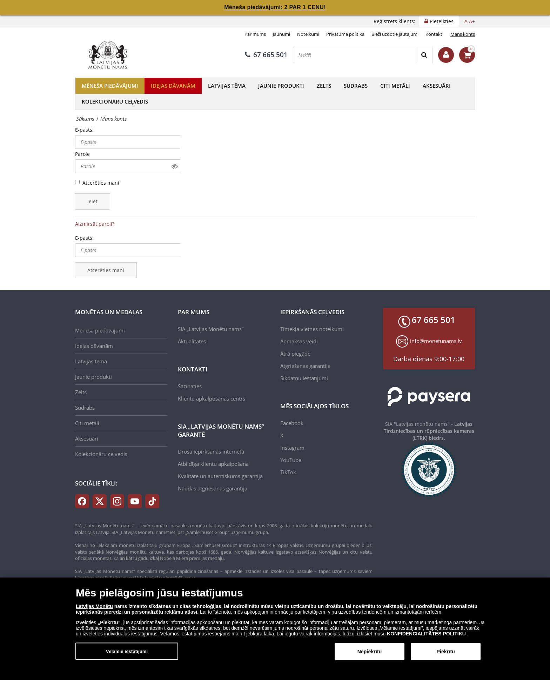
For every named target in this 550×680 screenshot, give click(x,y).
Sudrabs (356, 85)
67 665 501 (266, 54)
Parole (82, 154)
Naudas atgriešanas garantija (212, 488)
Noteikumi (308, 34)
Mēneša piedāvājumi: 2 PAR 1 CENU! (275, 7)
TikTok (288, 472)
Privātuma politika (345, 34)
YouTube (290, 459)
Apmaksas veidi (299, 341)
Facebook (291, 423)
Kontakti (434, 34)
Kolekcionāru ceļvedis (115, 101)
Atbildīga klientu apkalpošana (213, 463)
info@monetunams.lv (436, 340)
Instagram (292, 447)
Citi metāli (395, 85)
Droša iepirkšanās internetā (211, 451)
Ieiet (92, 201)
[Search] (424, 55)
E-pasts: (84, 129)
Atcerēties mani (100, 182)
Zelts (324, 85)
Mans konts (462, 34)
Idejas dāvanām (173, 85)
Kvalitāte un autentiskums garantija (220, 476)
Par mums (255, 34)
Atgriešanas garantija (305, 365)
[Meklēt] (355, 55)
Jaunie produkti (281, 85)
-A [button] (465, 21)
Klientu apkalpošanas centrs (211, 398)
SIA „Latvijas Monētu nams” (210, 328)
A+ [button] (472, 21)
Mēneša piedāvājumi (110, 85)
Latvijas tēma (227, 85)
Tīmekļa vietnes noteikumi (312, 328)
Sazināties (190, 386)
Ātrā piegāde (295, 353)
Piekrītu (445, 655)
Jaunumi (281, 34)
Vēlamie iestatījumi (127, 655)
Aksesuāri (437, 85)
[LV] (110, 55)
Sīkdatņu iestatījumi (304, 378)
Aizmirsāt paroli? (94, 223)
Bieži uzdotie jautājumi (394, 34)
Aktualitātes (192, 341)
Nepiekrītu (369, 655)
